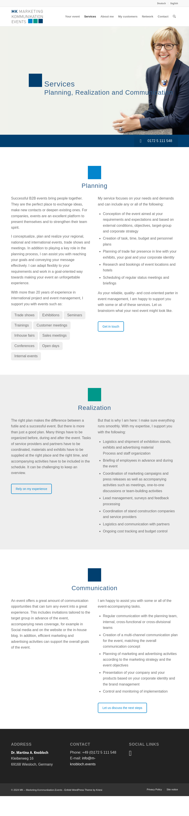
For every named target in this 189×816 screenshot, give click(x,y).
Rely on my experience (31, 489)
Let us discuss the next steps (122, 708)
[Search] (174, 16)
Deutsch (161, 3)
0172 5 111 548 (156, 141)
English (174, 3)
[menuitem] (161, 3)
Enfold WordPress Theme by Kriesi (83, 790)
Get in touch (110, 326)
